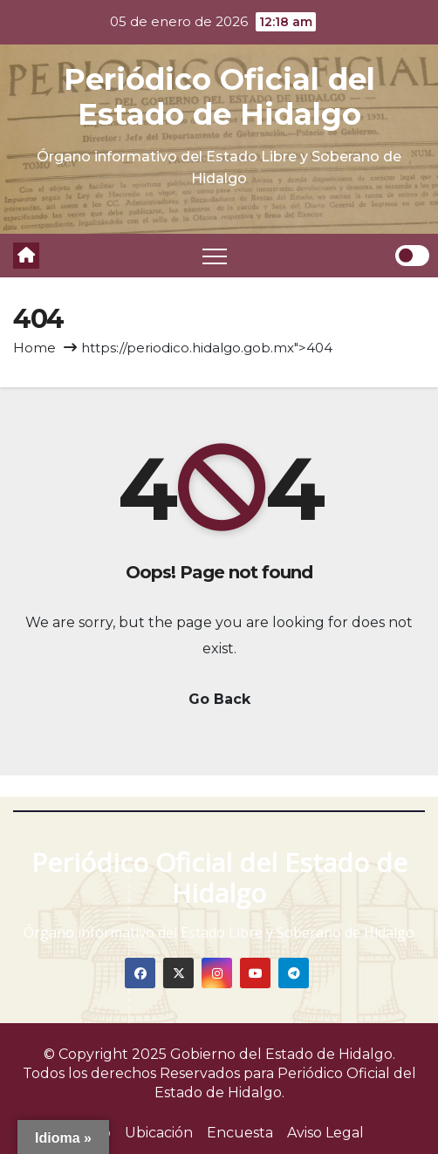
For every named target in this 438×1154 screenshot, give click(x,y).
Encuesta (240, 1132)
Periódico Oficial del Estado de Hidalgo (219, 97)
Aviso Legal (325, 1132)
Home (34, 347)
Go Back (219, 699)
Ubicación (159, 1132)
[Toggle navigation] (214, 255)
